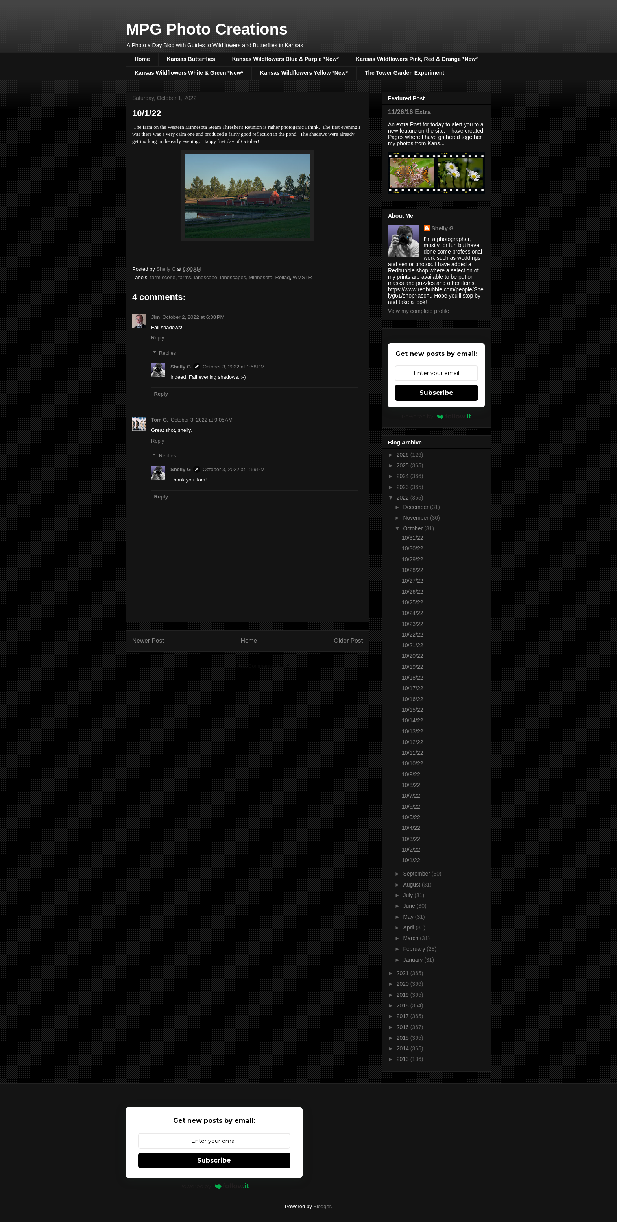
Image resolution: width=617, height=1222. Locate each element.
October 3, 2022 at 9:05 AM (202, 420)
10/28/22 (412, 570)
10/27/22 (412, 581)
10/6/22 (411, 807)
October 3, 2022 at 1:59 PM (234, 469)
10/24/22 (412, 613)
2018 (403, 1005)
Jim (155, 317)
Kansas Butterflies (191, 59)
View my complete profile (418, 311)
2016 (403, 1027)
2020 (403, 984)
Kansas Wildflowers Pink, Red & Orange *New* (417, 59)
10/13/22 (412, 731)
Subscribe (436, 392)
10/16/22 (412, 699)
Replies (167, 353)
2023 (403, 487)
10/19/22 (412, 667)
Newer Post (148, 640)
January (413, 960)
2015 (403, 1038)
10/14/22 (412, 720)
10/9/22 (411, 774)
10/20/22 (412, 656)
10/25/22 (412, 602)
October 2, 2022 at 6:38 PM (193, 317)
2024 (403, 476)
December (416, 507)
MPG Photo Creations (207, 29)
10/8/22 (411, 785)
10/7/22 (411, 795)
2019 (403, 995)
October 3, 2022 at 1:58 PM (234, 367)
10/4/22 (411, 828)
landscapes (233, 277)
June (409, 906)
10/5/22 (411, 817)
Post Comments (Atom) (263, 666)
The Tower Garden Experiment (404, 73)
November (416, 518)
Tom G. (159, 420)
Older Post (348, 640)
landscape (205, 277)
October (413, 528)
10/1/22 (411, 860)
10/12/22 (412, 742)
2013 (403, 1059)
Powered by (436, 416)
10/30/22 (412, 548)
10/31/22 (412, 538)
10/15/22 (412, 710)
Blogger (322, 1206)
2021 (403, 973)
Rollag (282, 277)
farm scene (162, 277)
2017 (403, 1016)
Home (142, 59)
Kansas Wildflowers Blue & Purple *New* (285, 59)
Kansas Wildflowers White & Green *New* (189, 73)
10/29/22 (412, 559)
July (408, 895)
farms (184, 277)
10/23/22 (412, 624)
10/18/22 (412, 677)
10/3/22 (411, 839)
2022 (403, 497)
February (415, 949)
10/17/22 (412, 688)
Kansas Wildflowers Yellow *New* (304, 73)
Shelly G (180, 367)
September (417, 873)
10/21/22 (412, 645)
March (411, 938)
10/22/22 (412, 634)
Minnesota (260, 277)
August (412, 884)
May (409, 917)
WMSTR (302, 277)
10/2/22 (411, 849)
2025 (403, 465)
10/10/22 (412, 763)
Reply (157, 338)
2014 (403, 1048)
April (409, 927)
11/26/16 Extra (409, 111)
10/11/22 (412, 753)
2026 (403, 455)
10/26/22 (412, 592)
